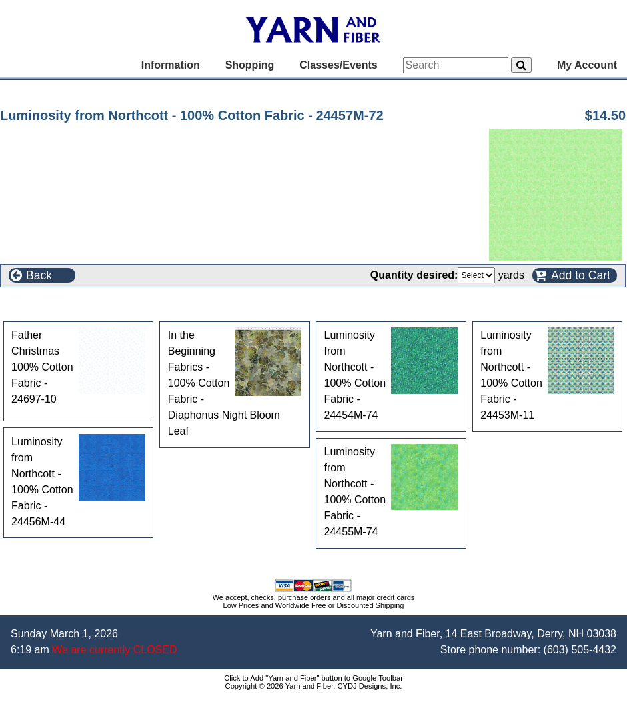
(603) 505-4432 (580, 649)
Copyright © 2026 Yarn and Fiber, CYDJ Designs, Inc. (313, 686)
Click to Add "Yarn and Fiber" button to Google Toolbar (313, 678)
